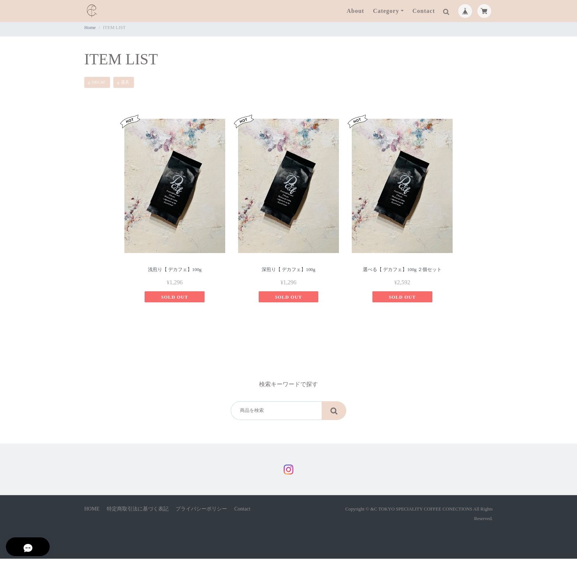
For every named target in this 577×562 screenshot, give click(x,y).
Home (90, 27)
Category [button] (386, 11)
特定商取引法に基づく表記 (138, 512)
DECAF (99, 82)
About (355, 11)
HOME (91, 512)
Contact (424, 11)
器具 (125, 82)
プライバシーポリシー (201, 512)
